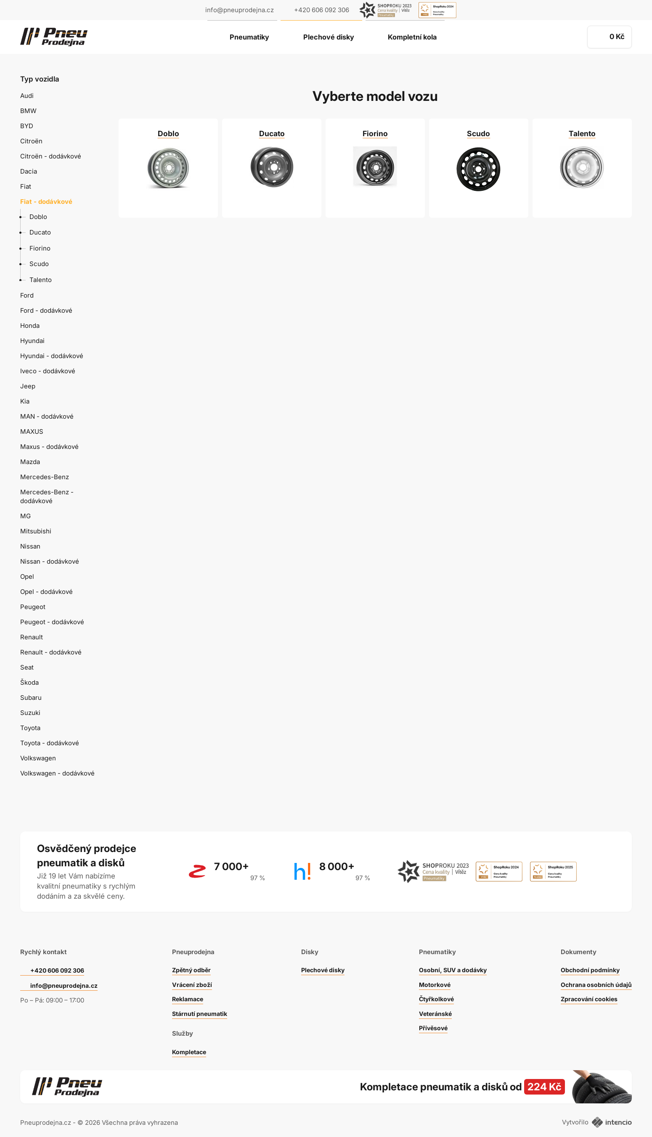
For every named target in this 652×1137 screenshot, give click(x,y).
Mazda (30, 462)
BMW (28, 111)
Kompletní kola (417, 37)
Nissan (30, 546)
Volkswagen (38, 758)
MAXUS (31, 431)
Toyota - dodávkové (49, 743)
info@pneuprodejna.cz (239, 10)
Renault (31, 637)
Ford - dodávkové (46, 310)
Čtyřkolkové (434, 989)
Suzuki (30, 713)
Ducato (40, 232)
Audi (27, 96)
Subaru (31, 698)
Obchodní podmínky (588, 960)
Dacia (28, 171)
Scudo (39, 264)
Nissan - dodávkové (49, 561)
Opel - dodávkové (46, 592)
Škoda (29, 682)
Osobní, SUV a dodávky (451, 960)
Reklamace (187, 989)
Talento (40, 280)
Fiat (25, 186)
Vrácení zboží (191, 975)
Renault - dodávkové (51, 652)
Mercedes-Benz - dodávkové (47, 496)
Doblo (38, 217)
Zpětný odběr (190, 960)
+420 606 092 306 (59, 960)
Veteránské (433, 1004)
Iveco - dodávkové (47, 371)
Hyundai (32, 341)
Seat (27, 667)
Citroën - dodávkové (50, 156)
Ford (27, 295)
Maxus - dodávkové (49, 447)
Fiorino (39, 248)
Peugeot (32, 607)
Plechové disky (328, 37)
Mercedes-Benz (44, 477)
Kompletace (188, 1042)
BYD (26, 126)
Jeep (27, 386)
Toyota (30, 728)
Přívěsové (430, 1018)
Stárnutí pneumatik (199, 1004)
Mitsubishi (35, 531)
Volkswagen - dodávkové (57, 773)
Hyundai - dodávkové (51, 356)
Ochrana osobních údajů (594, 975)
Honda (30, 326)
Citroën (31, 141)
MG (25, 516)
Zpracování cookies (587, 989)
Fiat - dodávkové (46, 202)
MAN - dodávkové (47, 416)
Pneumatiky (243, 37)
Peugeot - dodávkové (52, 622)
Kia (24, 401)
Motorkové (432, 975)
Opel (27, 576)
